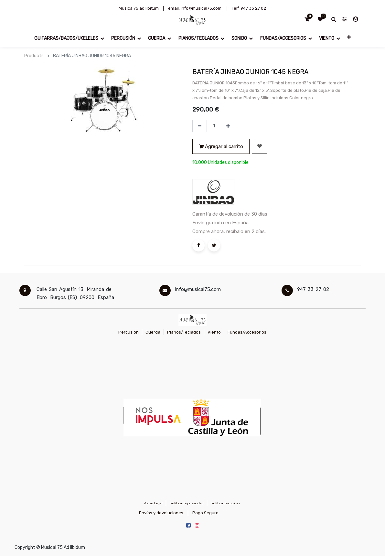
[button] (349, 38)
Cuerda (152, 332)
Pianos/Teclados (184, 332)
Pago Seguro (205, 512)
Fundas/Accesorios (247, 332)
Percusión (128, 332)
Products (34, 56)
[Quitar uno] (199, 126)
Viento (214, 332)
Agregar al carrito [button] (221, 146)
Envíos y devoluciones (161, 512)
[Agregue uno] (228, 126)
